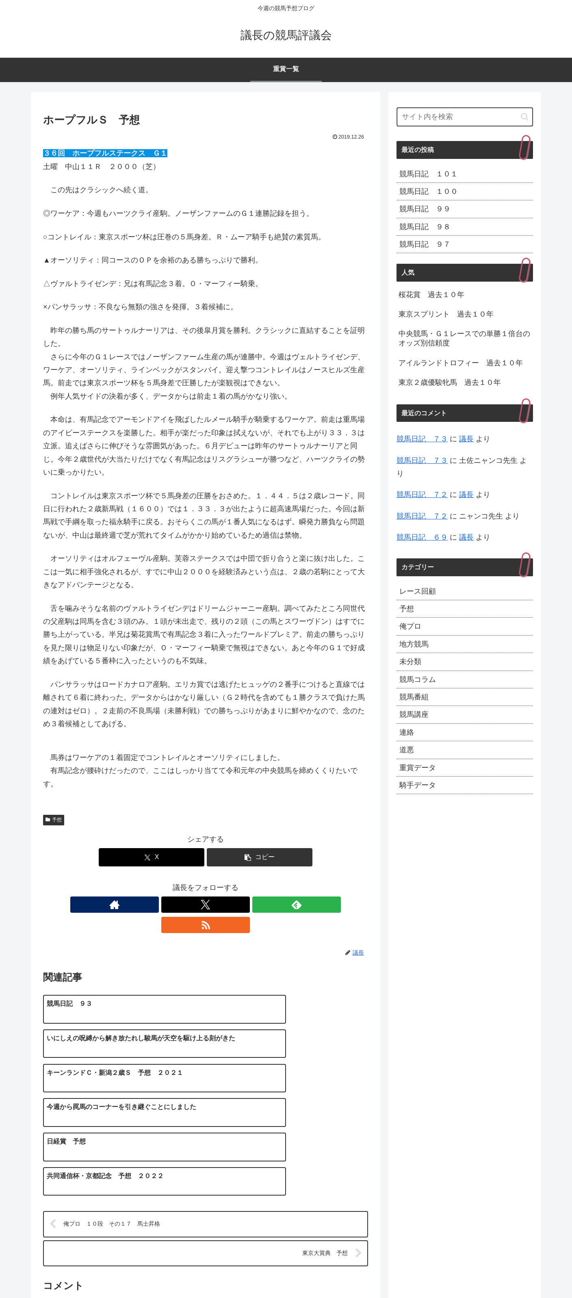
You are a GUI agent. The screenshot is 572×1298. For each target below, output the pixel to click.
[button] (259, 857)
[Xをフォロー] (196, 904)
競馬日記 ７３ (422, 439)
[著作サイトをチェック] (177, 904)
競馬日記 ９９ (425, 209)
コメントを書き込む (205, 1204)
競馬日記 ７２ (422, 495)
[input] (464, 116)
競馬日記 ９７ (425, 244)
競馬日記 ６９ (422, 537)
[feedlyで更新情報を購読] (215, 904)
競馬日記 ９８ (425, 227)
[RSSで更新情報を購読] (233, 904)
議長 (466, 439)
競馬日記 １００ (428, 191)
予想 (54, 820)
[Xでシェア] (151, 857)
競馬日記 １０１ (428, 174)
